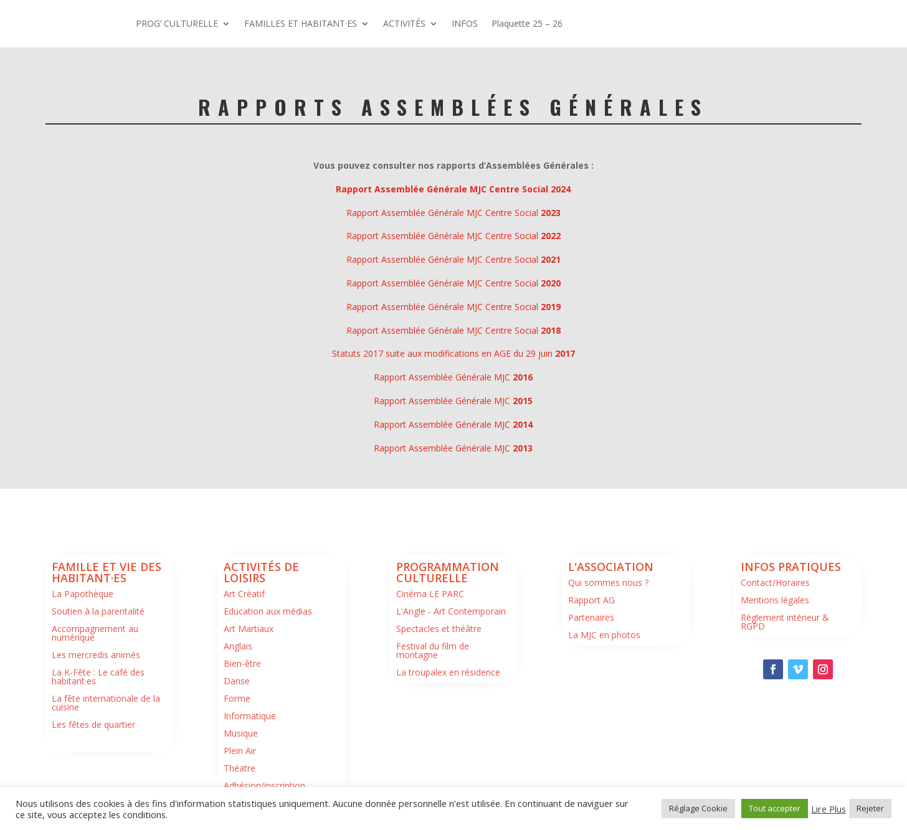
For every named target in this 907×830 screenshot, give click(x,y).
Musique (241, 733)
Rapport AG (591, 600)
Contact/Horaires (775, 582)
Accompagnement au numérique (95, 633)
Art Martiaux (248, 628)
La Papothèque (82, 594)
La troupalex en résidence (448, 672)
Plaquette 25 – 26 (527, 23)
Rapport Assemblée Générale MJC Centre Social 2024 (453, 189)
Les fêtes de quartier (93, 724)
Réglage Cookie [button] (698, 808)
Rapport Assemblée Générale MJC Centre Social (453, 213)
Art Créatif (244, 594)
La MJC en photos (604, 635)
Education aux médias (268, 611)
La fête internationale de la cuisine (106, 702)
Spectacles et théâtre (439, 628)
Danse (237, 681)
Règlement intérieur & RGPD (785, 621)
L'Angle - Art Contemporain (451, 611)
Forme (237, 698)
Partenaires (591, 617)
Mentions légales (775, 600)
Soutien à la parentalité (98, 611)
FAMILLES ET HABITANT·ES (300, 23)
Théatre (239, 768)
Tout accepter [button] (774, 808)
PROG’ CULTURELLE (177, 23)
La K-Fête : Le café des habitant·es (98, 676)
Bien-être (242, 663)
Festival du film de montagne (432, 650)
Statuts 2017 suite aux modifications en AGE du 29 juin (453, 353)
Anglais (238, 646)
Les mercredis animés (96, 655)
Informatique (250, 716)
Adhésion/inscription (264, 785)
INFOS (465, 23)
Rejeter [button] (870, 808)
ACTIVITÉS (404, 23)
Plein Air (240, 751)
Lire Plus (828, 808)
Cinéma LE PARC (430, 594)
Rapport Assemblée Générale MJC (453, 377)
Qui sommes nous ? (608, 582)
